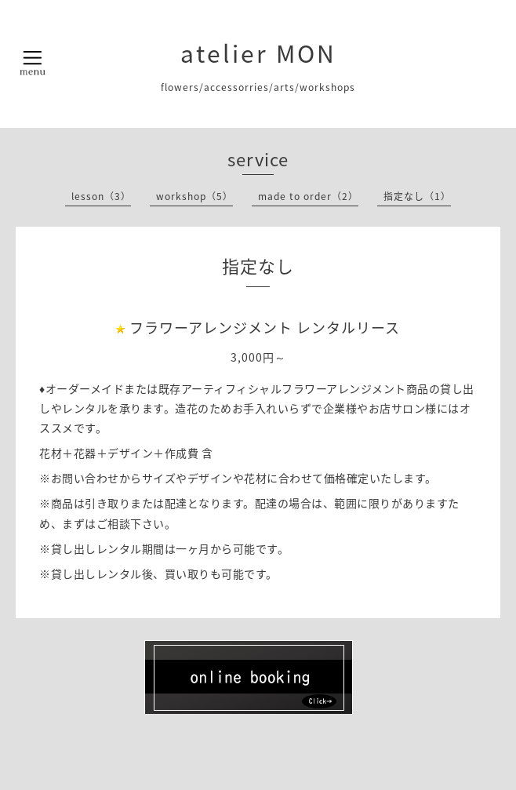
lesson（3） (101, 196)
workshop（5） (194, 196)
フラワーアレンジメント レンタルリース (264, 327)
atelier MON (258, 53)
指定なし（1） (417, 196)
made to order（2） (308, 196)
